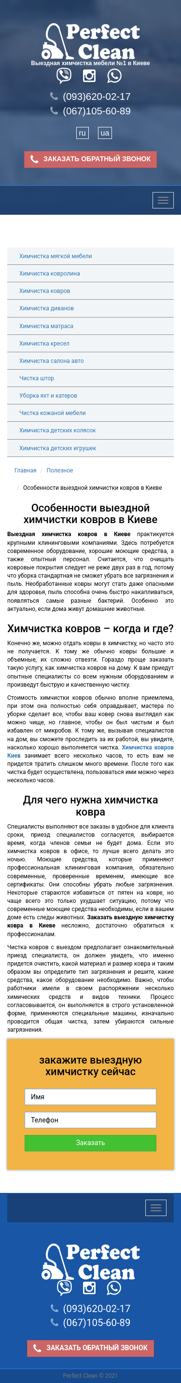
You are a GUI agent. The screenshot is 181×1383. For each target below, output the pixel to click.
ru (82, 133)
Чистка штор (36, 378)
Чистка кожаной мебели (52, 413)
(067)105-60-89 (90, 111)
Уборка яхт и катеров (48, 395)
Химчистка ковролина (49, 273)
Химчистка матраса (46, 326)
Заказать (90, 1143)
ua (105, 133)
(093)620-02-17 (90, 96)
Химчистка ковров (44, 291)
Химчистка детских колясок (57, 430)
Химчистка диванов (46, 308)
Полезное (60, 470)
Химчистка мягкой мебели (55, 256)
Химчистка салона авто (51, 361)
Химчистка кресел (44, 343)
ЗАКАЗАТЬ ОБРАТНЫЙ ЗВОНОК (90, 159)
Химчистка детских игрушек (57, 448)
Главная (25, 470)
